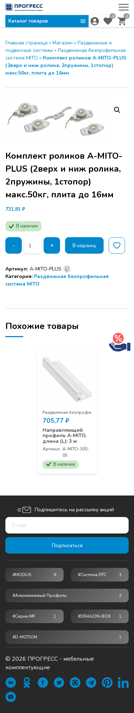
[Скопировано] (67, 269)
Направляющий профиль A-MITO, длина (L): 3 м (64, 435)
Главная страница (26, 42)
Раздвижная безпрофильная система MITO (87, 412)
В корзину (84, 245)
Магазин (63, 42)
